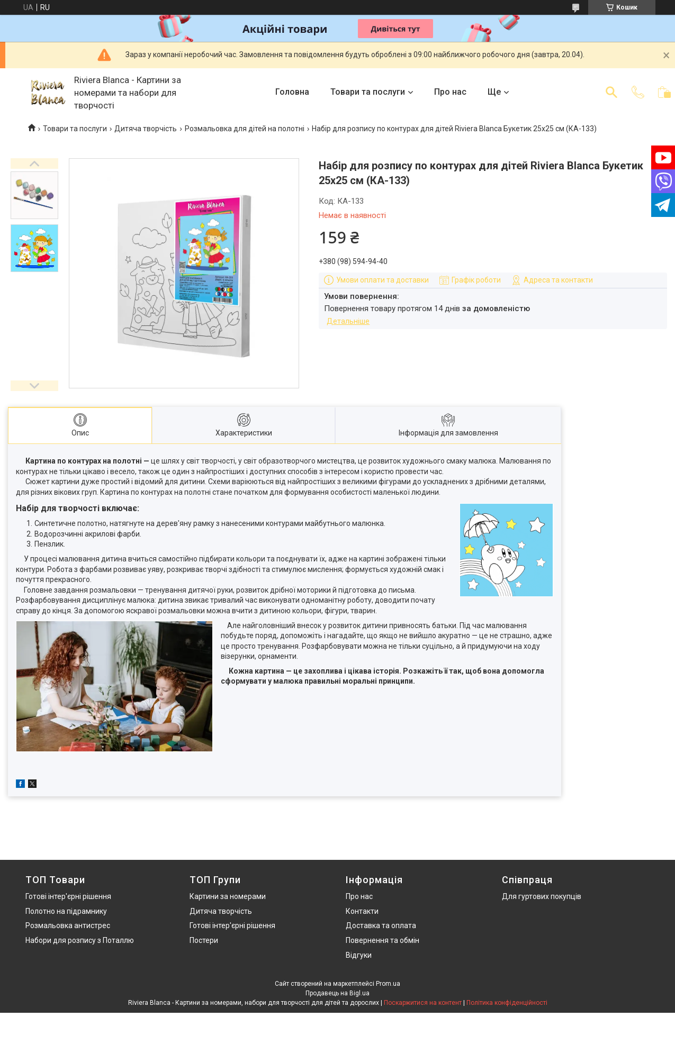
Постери (204, 940)
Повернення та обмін (382, 940)
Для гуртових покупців (541, 896)
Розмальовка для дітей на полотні (244, 128)
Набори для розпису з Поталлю (79, 940)
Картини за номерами (228, 896)
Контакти (362, 911)
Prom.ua (388, 983)
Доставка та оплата (381, 925)
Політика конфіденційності (506, 1002)
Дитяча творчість (145, 128)
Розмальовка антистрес (67, 925)
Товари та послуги (367, 92)
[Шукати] (611, 92)
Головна (292, 92)
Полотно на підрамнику (66, 911)
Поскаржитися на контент (423, 1002)
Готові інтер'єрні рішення (68, 896)
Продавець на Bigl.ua (337, 993)
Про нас (450, 92)
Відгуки (359, 955)
